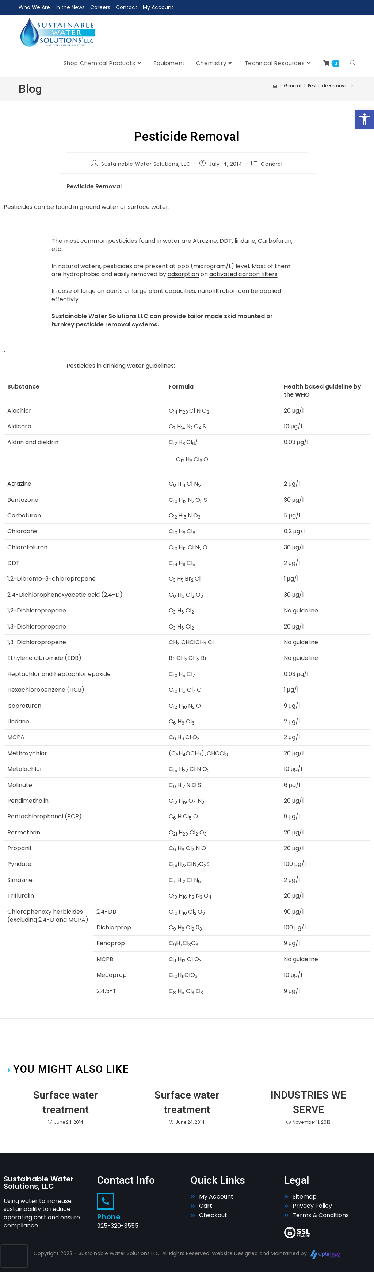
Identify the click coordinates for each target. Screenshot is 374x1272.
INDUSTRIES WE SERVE (308, 1102)
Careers (100, 7)
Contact (126, 7)
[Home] (275, 86)
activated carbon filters (243, 274)
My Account (158, 7)
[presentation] (14, 1256)
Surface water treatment (65, 1102)
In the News (70, 7)
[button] (364, 119)
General (271, 164)
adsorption (183, 274)
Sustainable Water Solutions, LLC (145, 164)
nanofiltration (217, 291)
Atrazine (19, 484)
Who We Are (34, 7)
